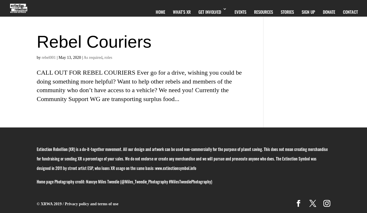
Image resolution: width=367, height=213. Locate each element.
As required (93, 57)
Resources (263, 12)
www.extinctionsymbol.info (175, 168)
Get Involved (209, 12)
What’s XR (182, 12)
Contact (350, 12)
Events (240, 12)
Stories (287, 12)
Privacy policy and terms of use (91, 204)
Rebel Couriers (94, 41)
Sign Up (308, 12)
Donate (329, 12)
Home (160, 12)
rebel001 (49, 57)
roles (108, 57)
